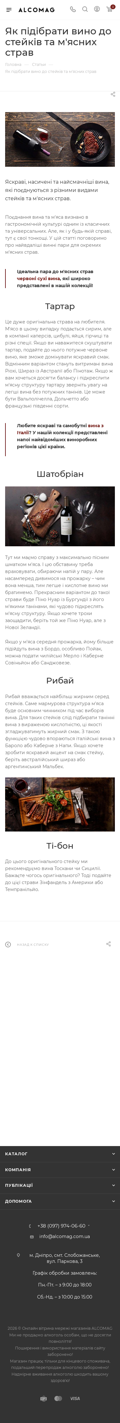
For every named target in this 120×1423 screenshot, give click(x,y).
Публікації (19, 1185)
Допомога (18, 1201)
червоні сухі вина (38, 278)
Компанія (18, 1169)
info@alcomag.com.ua (64, 1236)
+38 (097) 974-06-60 (61, 1226)
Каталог (16, 1153)
